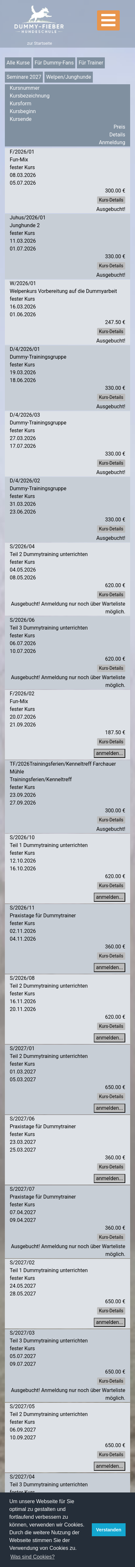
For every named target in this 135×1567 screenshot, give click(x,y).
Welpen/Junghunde (68, 77)
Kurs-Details (111, 200)
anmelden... (109, 753)
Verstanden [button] (108, 1529)
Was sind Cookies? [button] (32, 1557)
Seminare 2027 (23, 77)
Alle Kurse (18, 63)
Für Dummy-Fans (54, 63)
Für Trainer (91, 63)
